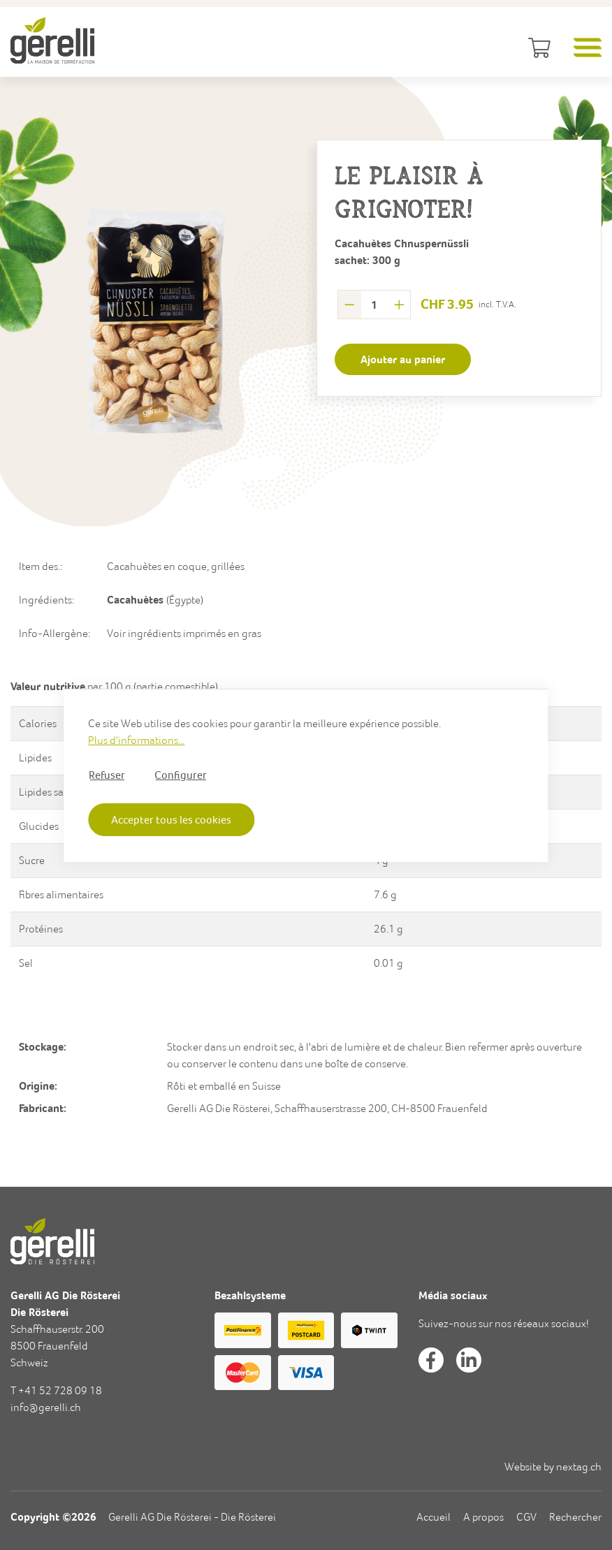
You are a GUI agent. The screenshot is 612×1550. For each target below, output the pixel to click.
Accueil (433, 1516)
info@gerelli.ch (45, 1407)
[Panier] (537, 48)
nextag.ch (579, 1466)
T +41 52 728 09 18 (56, 1390)
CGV (526, 1516)
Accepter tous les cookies (171, 819)
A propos (483, 1516)
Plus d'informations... (136, 739)
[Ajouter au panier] (403, 359)
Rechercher (575, 1516)
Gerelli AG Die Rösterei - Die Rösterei (192, 1516)
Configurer (180, 774)
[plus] (399, 305)
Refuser (107, 774)
